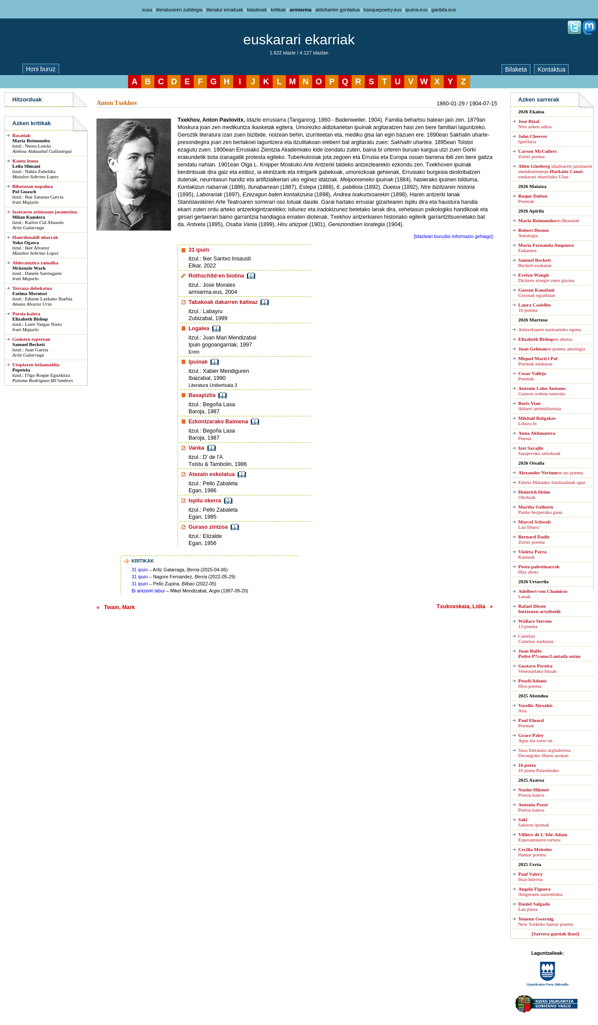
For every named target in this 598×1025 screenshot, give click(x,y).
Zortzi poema (537, 153)
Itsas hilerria (530, 876)
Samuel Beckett (28, 344)
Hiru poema (532, 683)
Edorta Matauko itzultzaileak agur (551, 482)
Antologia (533, 232)
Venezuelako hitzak (537, 668)
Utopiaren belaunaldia (35, 364)
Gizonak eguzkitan (536, 292)
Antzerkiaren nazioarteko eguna (549, 329)
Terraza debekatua (32, 288)
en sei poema (550, 472)
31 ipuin (140, 569)
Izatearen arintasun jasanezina (44, 211)
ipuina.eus (416, 9)
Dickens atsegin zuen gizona (546, 277)
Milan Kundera (28, 217)
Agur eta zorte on (535, 738)
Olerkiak (534, 494)
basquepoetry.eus (382, 9)
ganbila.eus (443, 9)
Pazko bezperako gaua (540, 509)
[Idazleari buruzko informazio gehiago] (453, 236)
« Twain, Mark (115, 607)
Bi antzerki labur (148, 590)
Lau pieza (534, 906)
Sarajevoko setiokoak (539, 450)
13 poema (535, 623)
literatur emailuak (224, 9)
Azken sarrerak (538, 99)
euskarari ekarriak (299, 39)
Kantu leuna (25, 160)
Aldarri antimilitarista (539, 406)
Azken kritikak (31, 123)
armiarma (301, 9)
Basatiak (21, 135)
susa (147, 9)
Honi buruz (41, 68)
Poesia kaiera (26, 313)
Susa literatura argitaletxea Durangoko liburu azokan (544, 752)
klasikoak (257, 9)
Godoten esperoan (31, 339)
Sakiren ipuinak (533, 822)
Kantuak (532, 554)
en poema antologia (551, 348)
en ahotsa (545, 339)
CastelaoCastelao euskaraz (536, 638)
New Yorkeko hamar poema (545, 921)
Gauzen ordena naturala (542, 391)
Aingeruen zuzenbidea (540, 891)
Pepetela (21, 369)
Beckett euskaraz (535, 262)
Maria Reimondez (31, 140)
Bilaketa (516, 69)
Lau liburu (534, 524)
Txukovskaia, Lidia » (465, 606)
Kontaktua (551, 69)
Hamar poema (535, 852)
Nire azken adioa (535, 124)
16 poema (534, 307)
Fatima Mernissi (29, 293)
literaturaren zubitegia (179, 9)
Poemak (532, 198)
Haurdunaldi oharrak (35, 237)
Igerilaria (532, 139)
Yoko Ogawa (25, 242)
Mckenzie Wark (29, 268)
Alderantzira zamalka (35, 262)
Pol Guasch (24, 191)
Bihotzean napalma (32, 186)
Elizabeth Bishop (30, 318)
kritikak (278, 9)
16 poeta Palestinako (538, 767)
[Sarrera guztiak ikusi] (556, 933)
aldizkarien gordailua (337, 9)
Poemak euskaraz (537, 361)
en (548, 220)
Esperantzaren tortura (542, 837)
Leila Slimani (26, 166)
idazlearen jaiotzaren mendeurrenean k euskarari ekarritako (555, 171)
